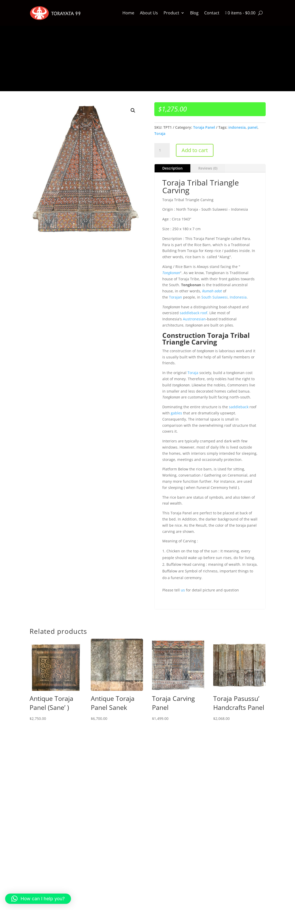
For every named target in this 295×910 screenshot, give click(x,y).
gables (176, 413)
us (183, 590)
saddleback (238, 406)
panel (252, 127)
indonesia (237, 127)
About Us (149, 13)
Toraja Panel (204, 127)
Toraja (159, 133)
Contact (211, 13)
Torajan (175, 297)
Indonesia (238, 297)
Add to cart (195, 150)
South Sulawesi (214, 297)
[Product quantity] (162, 150)
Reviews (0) (207, 168)
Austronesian (194, 319)
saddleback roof (193, 312)
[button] (133, 110)
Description (172, 168)
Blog (194, 13)
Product (171, 13)
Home (128, 13)
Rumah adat (212, 291)
